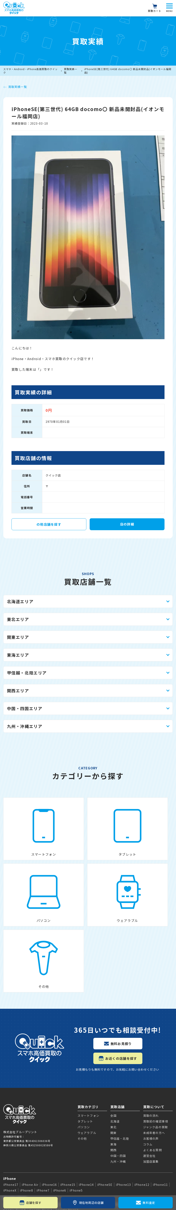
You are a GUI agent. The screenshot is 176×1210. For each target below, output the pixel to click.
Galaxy (9, 1111)
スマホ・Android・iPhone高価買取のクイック (30, 70)
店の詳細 (127, 524)
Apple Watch (15, 1139)
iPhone (9, 1071)
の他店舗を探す (49, 524)
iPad (7, 1125)
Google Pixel (14, 1091)
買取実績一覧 (70, 70)
